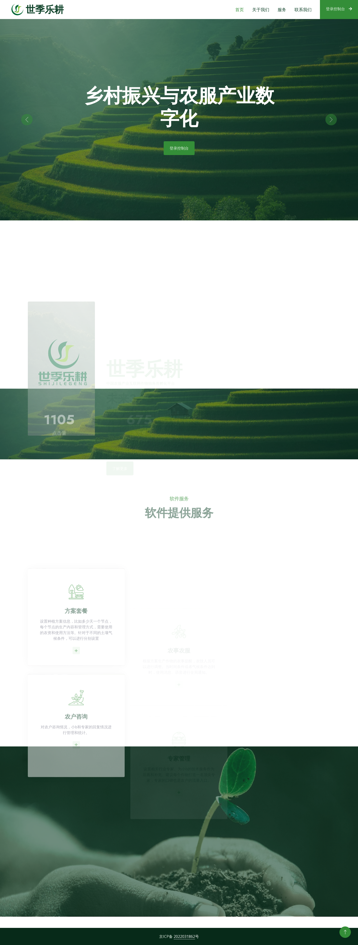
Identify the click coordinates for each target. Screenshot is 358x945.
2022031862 (184, 936)
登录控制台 (339, 8)
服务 (282, 9)
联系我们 (303, 9)
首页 (239, 9)
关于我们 (260, 9)
